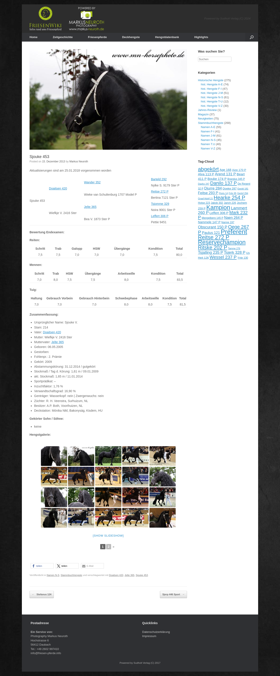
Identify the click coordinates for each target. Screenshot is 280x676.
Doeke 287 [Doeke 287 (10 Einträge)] (230, 188)
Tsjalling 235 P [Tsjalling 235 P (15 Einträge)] (210, 252)
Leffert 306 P (159, 216)
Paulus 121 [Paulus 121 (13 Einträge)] (211, 233)
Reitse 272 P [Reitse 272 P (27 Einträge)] (213, 237)
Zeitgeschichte (63, 37)
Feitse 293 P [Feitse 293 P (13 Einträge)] (208, 193)
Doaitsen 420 (58, 188)
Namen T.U (208, 144)
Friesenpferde (97, 37)
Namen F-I (207, 131)
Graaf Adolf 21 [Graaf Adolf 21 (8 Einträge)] (205, 198)
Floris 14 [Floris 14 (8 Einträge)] (223, 193)
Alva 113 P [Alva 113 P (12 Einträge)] (206, 174)
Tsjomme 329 (160, 203)
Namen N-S (53, 575)
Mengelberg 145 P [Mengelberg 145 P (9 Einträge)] (212, 217)
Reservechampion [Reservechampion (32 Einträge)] (222, 242)
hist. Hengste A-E (212, 84)
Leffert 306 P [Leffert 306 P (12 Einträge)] (218, 213)
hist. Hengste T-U (212, 101)
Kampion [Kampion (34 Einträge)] (218, 207)
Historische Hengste (210, 80)
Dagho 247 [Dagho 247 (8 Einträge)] (203, 184)
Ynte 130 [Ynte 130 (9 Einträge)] (242, 257)
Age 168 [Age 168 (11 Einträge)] (225, 170)
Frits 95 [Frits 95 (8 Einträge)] (232, 193)
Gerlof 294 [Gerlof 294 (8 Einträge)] (242, 193)
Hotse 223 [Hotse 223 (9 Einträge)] (204, 202)
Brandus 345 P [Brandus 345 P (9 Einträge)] (236, 179)
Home (33, 37)
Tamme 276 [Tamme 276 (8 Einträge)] (234, 248)
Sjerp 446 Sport (173, 594)
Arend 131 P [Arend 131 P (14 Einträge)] (225, 174)
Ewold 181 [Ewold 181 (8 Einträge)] (243, 188)
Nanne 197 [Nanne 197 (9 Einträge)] (227, 222)
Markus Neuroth (78, 161)
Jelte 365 (90, 207)
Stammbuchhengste (71, 575)
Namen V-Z (208, 148)
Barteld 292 (159, 179)
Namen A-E (208, 127)
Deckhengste (131, 37)
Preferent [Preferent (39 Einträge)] (234, 231)
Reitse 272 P (159, 191)
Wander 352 (92, 182)
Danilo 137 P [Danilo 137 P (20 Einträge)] (223, 183)
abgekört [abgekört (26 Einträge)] (208, 169)
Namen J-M (208, 135)
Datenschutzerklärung (156, 632)
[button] (42, 566)
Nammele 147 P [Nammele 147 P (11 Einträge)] (209, 222)
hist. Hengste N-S (212, 97)
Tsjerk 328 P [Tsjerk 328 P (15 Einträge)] (234, 252)
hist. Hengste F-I (211, 88)
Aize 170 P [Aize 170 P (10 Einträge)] (239, 170)
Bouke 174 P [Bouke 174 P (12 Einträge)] (217, 179)
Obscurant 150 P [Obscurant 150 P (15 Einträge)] (212, 227)
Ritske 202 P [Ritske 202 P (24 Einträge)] (212, 247)
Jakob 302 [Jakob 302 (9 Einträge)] (217, 202)
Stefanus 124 (41, 594)
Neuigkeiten (205, 118)
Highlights (201, 37)
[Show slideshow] (108, 535)
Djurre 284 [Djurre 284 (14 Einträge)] (213, 188)
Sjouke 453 (39, 157)
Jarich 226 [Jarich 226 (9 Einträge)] (230, 202)
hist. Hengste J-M (212, 93)
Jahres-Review (207, 110)
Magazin (203, 114)
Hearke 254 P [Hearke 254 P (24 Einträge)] (229, 197)
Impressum (149, 636)
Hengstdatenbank (167, 37)
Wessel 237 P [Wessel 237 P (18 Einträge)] (223, 257)
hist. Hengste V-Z (212, 105)
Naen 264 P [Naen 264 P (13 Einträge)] (233, 217)
